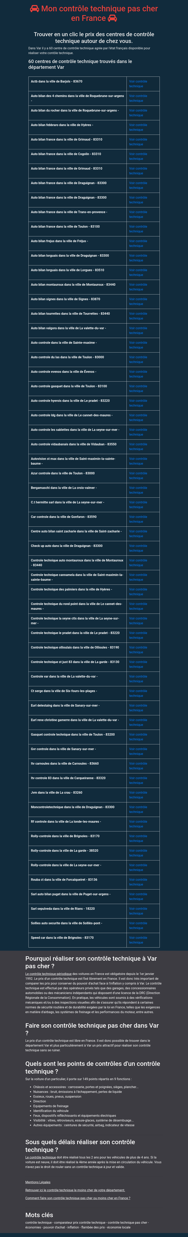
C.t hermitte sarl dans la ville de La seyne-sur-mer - (67, 502)
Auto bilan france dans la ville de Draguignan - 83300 (69, 183)
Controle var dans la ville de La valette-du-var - (64, 676)
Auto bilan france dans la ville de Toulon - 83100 (65, 226)
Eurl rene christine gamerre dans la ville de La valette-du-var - (75, 720)
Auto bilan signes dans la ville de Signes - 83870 (65, 299)
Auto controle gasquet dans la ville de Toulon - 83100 (69, 386)
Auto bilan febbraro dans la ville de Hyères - (62, 125)
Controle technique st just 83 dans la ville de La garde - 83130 (75, 662)
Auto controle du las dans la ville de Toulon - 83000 (67, 357)
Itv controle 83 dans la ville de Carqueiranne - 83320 (68, 778)
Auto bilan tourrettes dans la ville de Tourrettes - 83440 (70, 314)
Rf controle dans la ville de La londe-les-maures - (66, 821)
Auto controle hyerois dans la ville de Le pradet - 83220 (70, 401)
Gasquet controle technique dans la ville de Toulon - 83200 (73, 734)
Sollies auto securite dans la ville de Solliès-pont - (66, 923)
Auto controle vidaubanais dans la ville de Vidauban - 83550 (74, 444)
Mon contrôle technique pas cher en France (94, 13)
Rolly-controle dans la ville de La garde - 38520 (64, 851)
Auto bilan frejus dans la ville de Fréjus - (59, 241)
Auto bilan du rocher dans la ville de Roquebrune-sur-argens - (75, 110)
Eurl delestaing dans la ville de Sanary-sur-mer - (65, 705)
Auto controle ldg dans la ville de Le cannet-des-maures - (72, 415)
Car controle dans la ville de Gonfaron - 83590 (64, 517)
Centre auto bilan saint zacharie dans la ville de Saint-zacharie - (76, 531)
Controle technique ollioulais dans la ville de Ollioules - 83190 (75, 647)
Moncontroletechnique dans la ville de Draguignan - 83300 (73, 807)
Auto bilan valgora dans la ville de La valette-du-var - (68, 328)
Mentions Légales (38, 1182)
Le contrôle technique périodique (48, 974)
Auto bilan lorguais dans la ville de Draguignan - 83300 (70, 255)
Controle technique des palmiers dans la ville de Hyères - (71, 589)
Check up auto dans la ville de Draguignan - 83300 (67, 546)
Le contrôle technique (40, 1157)
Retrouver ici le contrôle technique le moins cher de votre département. (75, 1190)
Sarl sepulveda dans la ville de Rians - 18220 (63, 909)
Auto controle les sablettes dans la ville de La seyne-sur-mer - (75, 430)
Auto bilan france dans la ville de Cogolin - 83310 (66, 154)
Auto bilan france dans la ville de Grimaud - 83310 (66, 139)
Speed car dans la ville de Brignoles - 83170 (62, 938)
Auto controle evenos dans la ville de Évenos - (63, 372)
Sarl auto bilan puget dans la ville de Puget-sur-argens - (71, 894)
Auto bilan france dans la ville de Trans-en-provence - (69, 212)
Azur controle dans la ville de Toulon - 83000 (63, 473)
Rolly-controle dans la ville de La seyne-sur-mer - (66, 865)
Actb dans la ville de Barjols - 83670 (56, 81)
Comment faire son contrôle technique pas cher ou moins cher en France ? (78, 1198)
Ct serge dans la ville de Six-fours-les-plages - (64, 691)
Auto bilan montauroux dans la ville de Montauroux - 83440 (73, 284)
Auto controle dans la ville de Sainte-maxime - (64, 343)
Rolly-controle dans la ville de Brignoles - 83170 (65, 836)
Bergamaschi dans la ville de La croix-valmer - (64, 488)
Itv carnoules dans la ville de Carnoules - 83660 (65, 763)
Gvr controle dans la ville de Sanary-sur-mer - (63, 749)
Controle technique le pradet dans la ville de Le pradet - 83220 (75, 633)
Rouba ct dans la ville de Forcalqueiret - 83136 (64, 880)
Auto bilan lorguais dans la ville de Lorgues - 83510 (67, 270)
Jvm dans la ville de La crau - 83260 (56, 792)
